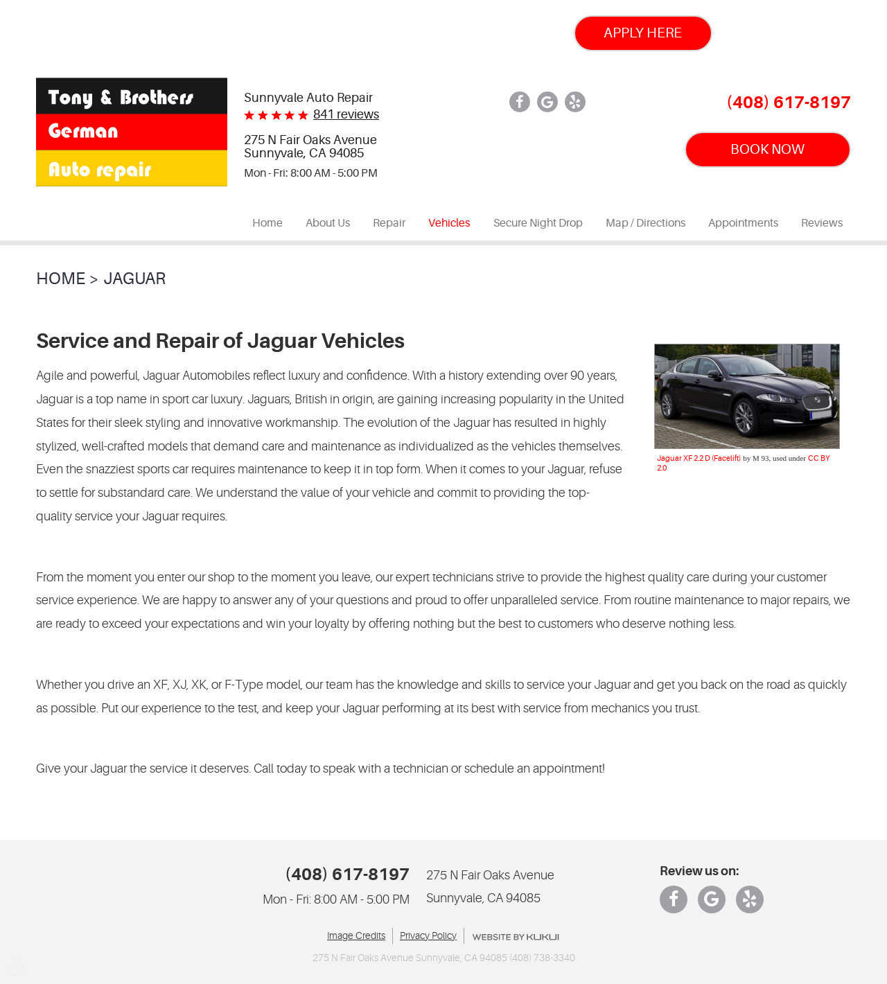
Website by (515, 937)
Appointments (743, 223)
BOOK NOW (767, 149)
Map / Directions (645, 223)
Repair (389, 223)
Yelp (575, 101)
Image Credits (356, 935)
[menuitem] (267, 223)
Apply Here (643, 33)
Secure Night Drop (538, 223)
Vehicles (449, 223)
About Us (328, 223)
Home (267, 223)
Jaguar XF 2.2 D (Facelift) (699, 458)
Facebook (519, 101)
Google (547, 101)
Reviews (822, 223)
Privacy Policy (428, 935)
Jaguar (134, 279)
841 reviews (346, 114)
